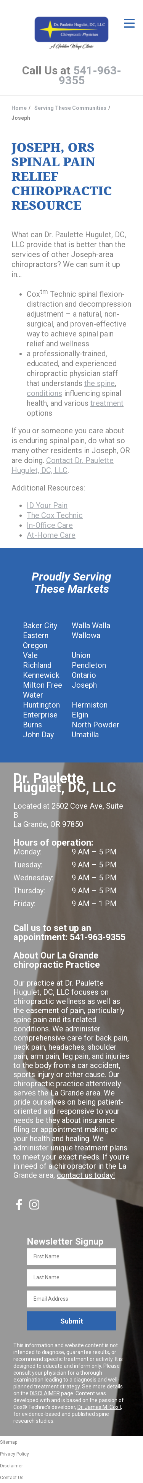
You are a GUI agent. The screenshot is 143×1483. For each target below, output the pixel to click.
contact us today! (86, 1175)
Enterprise (40, 714)
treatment (107, 403)
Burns (32, 724)
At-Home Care (51, 535)
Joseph (84, 685)
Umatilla (85, 734)
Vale (30, 655)
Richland (37, 665)
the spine (99, 383)
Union (81, 655)
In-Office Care (50, 525)
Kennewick (41, 675)
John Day (38, 734)
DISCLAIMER (45, 1393)
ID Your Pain (47, 505)
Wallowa (86, 635)
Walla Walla (91, 625)
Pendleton (89, 665)
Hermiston (90, 704)
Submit (71, 1321)
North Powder (95, 724)
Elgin (80, 714)
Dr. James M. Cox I (99, 1407)
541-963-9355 (90, 75)
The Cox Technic (55, 515)
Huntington (41, 704)
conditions (44, 393)
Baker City (40, 625)
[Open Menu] (129, 23)
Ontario (84, 675)
